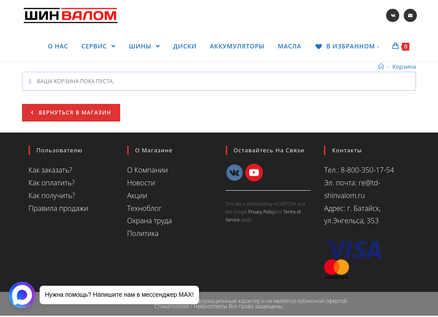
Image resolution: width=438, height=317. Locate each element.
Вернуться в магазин (74, 112)
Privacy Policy (261, 212)
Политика (143, 233)
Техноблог (144, 208)
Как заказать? (50, 170)
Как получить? (52, 195)
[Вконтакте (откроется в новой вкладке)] (392, 15)
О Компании (147, 170)
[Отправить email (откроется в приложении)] (410, 15)
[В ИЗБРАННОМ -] (347, 46)
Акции (137, 195)
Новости (141, 183)
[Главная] (381, 66)
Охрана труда (149, 220)
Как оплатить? (52, 183)
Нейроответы (210, 306)
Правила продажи (58, 208)
